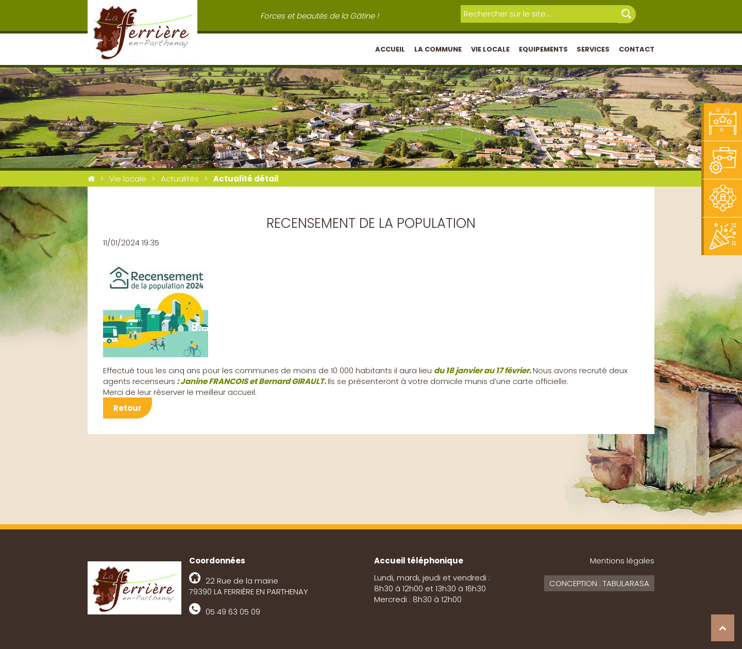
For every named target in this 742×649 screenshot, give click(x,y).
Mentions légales (622, 560)
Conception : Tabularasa (599, 583)
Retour (127, 408)
